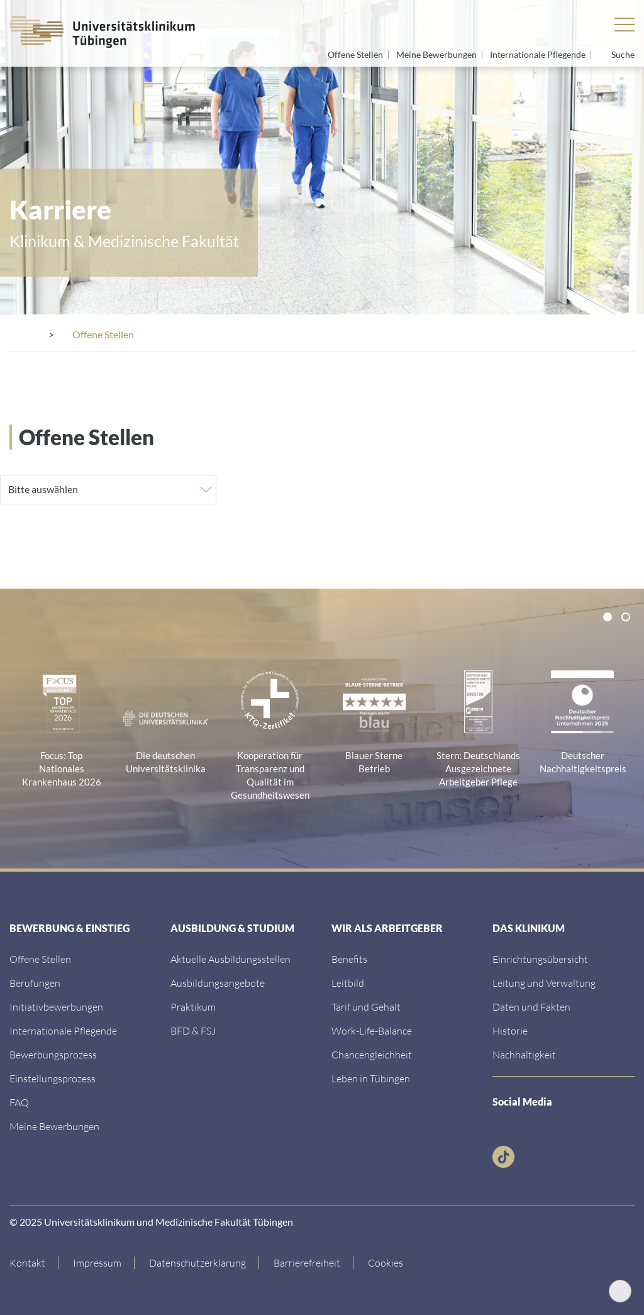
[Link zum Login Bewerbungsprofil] (54, 1125)
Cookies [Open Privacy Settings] (385, 1261)
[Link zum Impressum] (97, 1261)
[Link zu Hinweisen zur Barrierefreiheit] (307, 1261)
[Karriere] (83, 334)
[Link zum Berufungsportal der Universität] (34, 981)
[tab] (607, 615)
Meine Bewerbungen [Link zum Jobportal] (437, 54)
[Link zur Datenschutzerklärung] (197, 1261)
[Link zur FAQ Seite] (19, 1101)
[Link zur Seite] (56, 1005)
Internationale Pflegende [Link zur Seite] (538, 54)
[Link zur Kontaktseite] (33, 1261)
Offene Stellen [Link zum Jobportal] (356, 54)
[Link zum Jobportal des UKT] (40, 957)
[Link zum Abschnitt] (53, 1053)
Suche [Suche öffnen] (623, 55)
